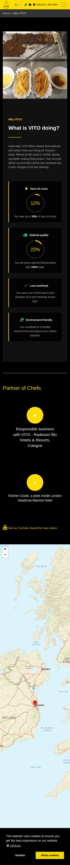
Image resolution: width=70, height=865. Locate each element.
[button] (35, 704)
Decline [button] (20, 855)
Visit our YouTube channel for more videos (30, 528)
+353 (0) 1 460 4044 (45, 4)
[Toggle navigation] (63, 4)
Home (6, 13)
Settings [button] (14, 845)
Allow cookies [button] (50, 855)
